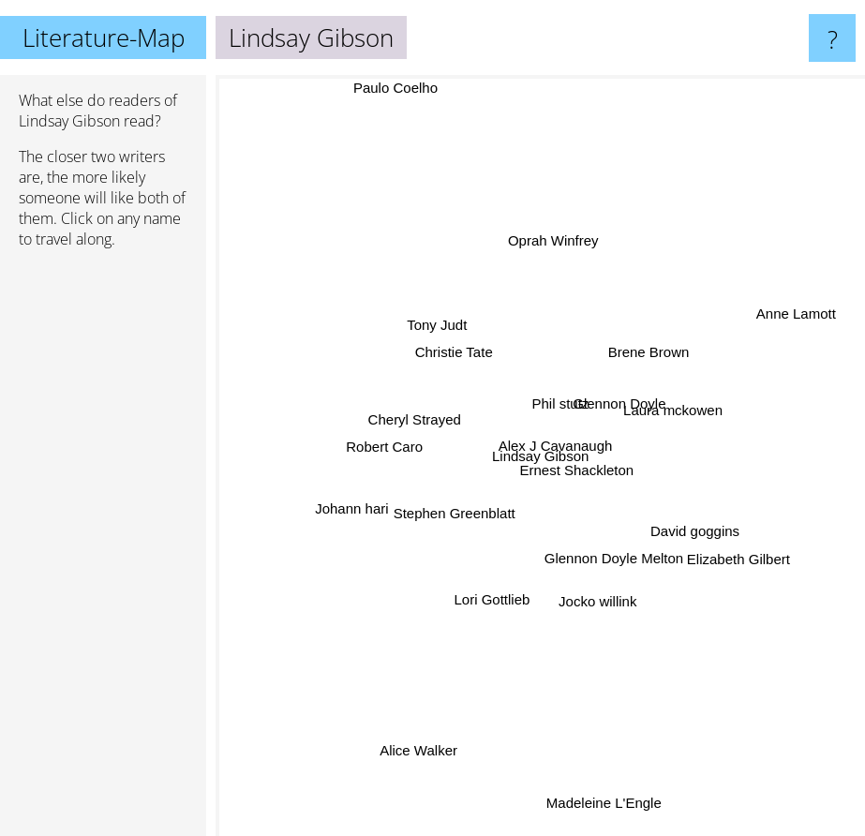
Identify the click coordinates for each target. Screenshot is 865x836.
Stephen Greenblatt (461, 512)
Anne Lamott (796, 307)
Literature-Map (103, 37)
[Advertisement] (103, 550)
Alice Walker (420, 731)
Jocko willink (595, 595)
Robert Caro (400, 447)
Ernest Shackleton (578, 470)
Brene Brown (648, 358)
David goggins (684, 527)
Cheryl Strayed (408, 423)
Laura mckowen (679, 409)
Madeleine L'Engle (598, 789)
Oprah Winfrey (542, 237)
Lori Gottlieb (489, 599)
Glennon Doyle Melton (609, 572)
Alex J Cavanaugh (555, 447)
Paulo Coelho (400, 88)
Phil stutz (558, 409)
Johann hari (339, 516)
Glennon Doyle (620, 399)
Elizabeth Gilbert (739, 565)
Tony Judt (447, 335)
